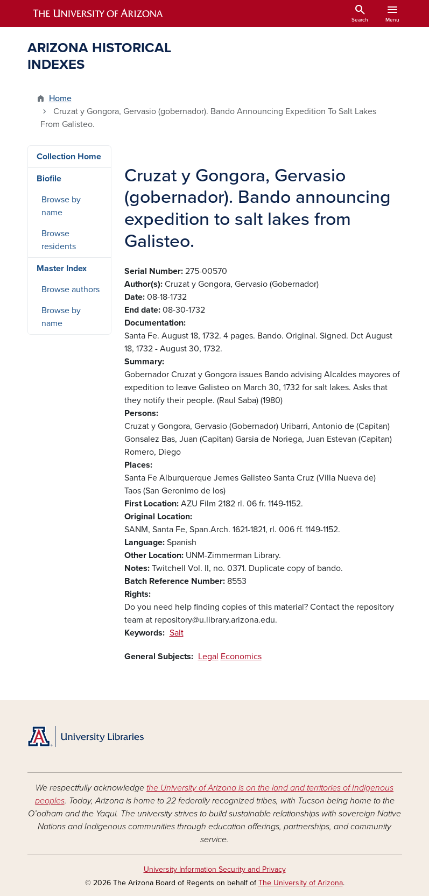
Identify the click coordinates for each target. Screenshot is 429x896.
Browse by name (61, 206)
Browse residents (58, 240)
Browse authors (70, 289)
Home (60, 98)
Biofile (49, 178)
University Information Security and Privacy (215, 869)
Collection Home (69, 156)
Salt (177, 632)
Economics (241, 656)
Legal (208, 656)
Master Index (62, 268)
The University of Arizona (300, 882)
